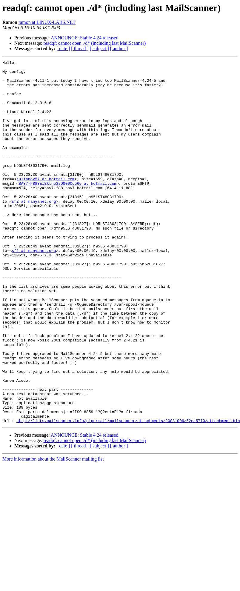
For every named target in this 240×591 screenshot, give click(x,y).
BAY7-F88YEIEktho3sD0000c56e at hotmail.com (68, 208)
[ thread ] (80, 48)
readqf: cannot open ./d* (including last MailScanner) (95, 43)
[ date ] (63, 48)
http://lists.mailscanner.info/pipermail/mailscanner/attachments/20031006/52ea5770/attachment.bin (128, 493)
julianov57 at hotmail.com (45, 203)
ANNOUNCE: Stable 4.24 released (85, 37)
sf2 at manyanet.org (34, 230)
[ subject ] (99, 48)
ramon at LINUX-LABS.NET (47, 22)
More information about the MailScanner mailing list (53, 531)
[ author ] (119, 48)
